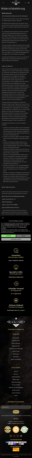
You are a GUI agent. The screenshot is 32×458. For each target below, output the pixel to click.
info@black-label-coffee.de (17, 423)
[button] (25, 2)
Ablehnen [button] (23, 235)
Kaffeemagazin (16, 354)
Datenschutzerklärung (16, 382)
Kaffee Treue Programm (16, 359)
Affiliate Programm (16, 390)
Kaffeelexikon (16, 356)
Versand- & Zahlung (16, 384)
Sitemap (16, 395)
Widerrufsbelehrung (16, 376)
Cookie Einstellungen (16, 392)
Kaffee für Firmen (16, 351)
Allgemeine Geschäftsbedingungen (16, 387)
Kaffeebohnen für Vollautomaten (16, 348)
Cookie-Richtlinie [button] (22, 227)
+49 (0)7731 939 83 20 (18, 421)
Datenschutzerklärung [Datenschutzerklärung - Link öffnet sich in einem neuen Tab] (9, 224)
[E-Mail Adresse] (16, 407)
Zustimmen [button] (8, 235)
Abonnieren (16, 411)
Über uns (16, 371)
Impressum (16, 374)
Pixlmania (16, 456)
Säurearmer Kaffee (16, 340)
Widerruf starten (16, 379)
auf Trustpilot (21, 310)
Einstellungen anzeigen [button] (16, 239)
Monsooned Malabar (16, 343)
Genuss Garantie (16, 338)
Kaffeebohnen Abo (16, 346)
